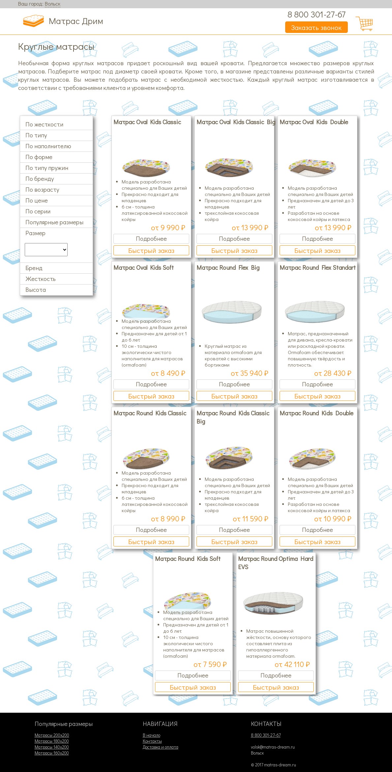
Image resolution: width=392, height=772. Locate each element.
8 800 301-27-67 (316, 14)
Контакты (152, 741)
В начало (151, 735)
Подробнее (151, 238)
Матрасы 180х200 (52, 741)
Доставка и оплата (160, 747)
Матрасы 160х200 (52, 753)
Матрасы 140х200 (52, 747)
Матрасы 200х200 (52, 735)
